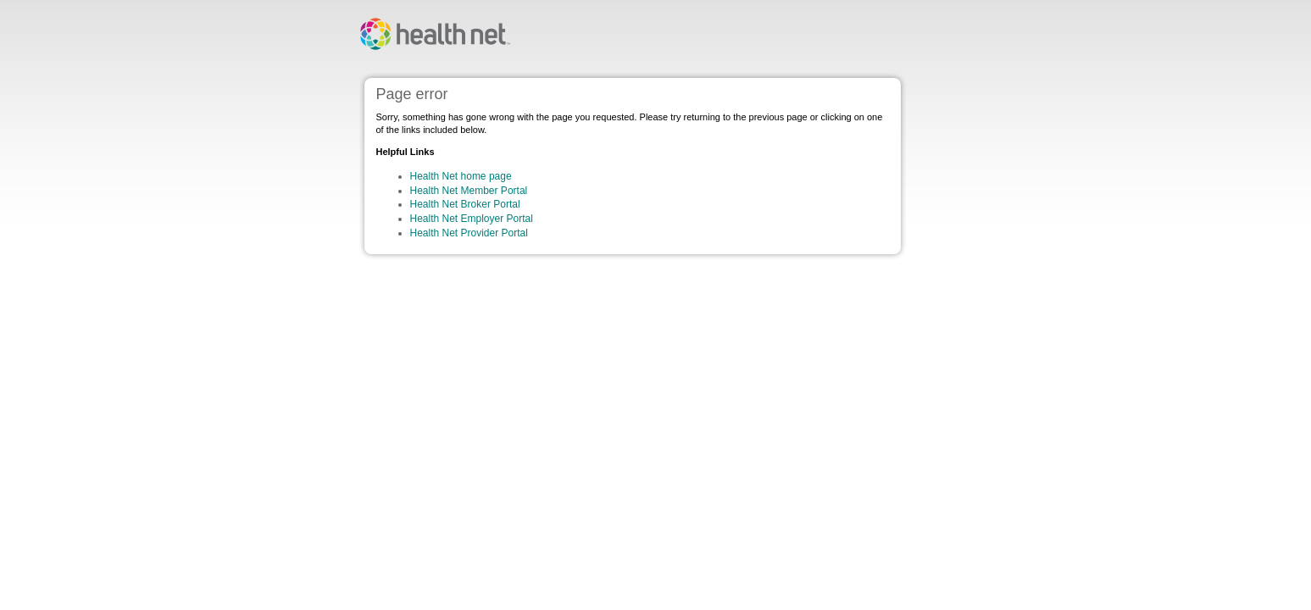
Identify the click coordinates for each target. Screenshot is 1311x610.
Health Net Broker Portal (465, 204)
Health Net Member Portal (469, 191)
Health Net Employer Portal (471, 219)
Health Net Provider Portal (469, 233)
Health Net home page (461, 176)
